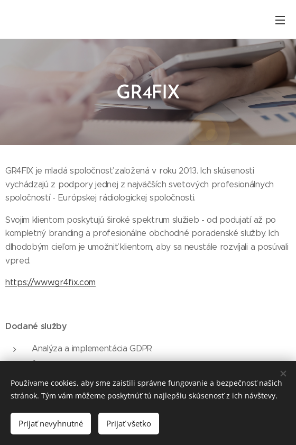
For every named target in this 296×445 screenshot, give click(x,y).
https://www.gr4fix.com (50, 282)
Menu (280, 20)
